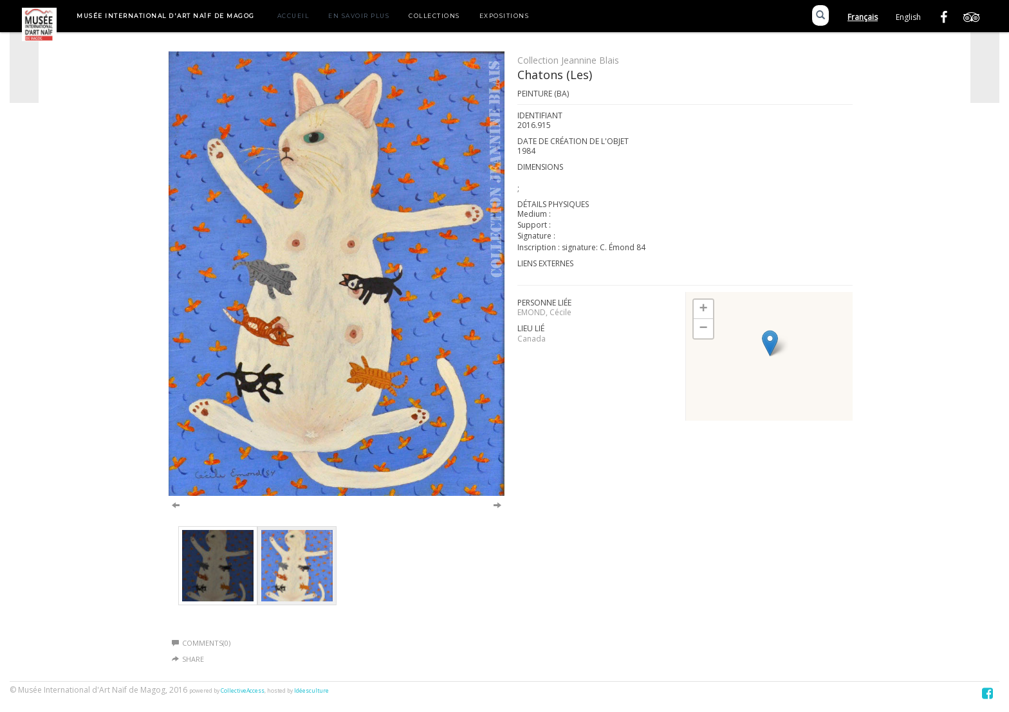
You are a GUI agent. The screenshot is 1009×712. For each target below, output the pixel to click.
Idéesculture (311, 691)
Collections (434, 15)
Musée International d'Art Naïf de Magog (166, 15)
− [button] (703, 328)
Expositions (504, 15)
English (908, 17)
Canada (531, 338)
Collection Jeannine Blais (568, 60)
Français (862, 17)
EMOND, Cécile (544, 312)
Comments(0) (201, 643)
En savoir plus (358, 15)
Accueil (293, 15)
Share (193, 659)
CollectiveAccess (242, 691)
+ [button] (703, 309)
